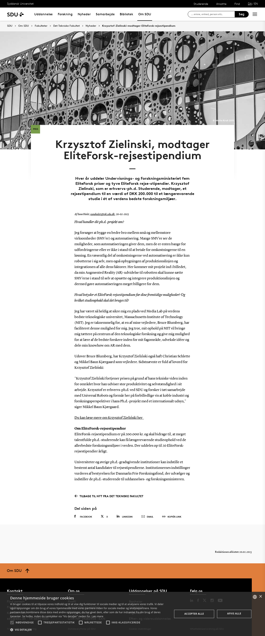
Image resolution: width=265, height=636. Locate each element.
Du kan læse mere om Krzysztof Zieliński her (108, 418)
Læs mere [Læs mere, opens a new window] (97, 616)
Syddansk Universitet (20, 3)
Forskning (65, 14)
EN (256, 3)
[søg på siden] (213, 14)
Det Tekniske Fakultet (66, 25)
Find (237, 3)
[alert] (132, 614)
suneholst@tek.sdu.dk (102, 214)
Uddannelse (43, 14)
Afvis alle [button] (234, 613)
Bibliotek (126, 14)
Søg (241, 14)
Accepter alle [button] (194, 613)
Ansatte (221, 3)
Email (147, 516)
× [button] (260, 596)
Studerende (201, 3)
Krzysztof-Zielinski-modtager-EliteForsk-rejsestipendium (138, 25)
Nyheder (84, 14)
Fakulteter (41, 25)
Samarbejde (105, 14)
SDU (9, 25)
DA (250, 3)
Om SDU (144, 14)
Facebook (83, 516)
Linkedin (125, 516)
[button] (12, 622)
